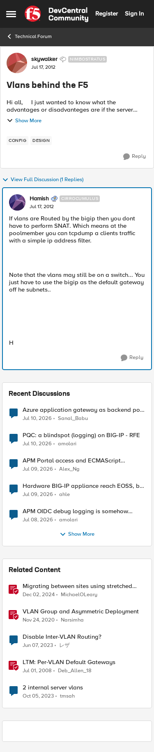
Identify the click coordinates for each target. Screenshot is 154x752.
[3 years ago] (38, 645)
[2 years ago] (38, 696)
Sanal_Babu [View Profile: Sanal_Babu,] (73, 418)
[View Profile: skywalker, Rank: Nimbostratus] (17, 63)
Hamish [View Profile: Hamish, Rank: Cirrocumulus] (39, 198)
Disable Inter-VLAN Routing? (62, 636)
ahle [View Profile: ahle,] (64, 495)
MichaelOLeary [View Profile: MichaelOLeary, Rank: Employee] (79, 595)
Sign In (134, 13)
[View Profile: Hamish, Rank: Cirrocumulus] (17, 202)
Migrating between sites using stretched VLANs (77, 586)
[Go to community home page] (56, 14)
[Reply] (134, 156)
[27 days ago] (38, 469)
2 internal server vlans (53, 687)
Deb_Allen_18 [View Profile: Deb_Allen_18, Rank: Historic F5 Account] (75, 671)
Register (106, 13)
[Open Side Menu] (11, 14)
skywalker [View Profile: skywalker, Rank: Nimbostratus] (44, 59)
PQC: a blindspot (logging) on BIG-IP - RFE (81, 435)
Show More (24, 120)
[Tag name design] (41, 140)
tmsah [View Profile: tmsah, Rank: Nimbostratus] (67, 696)
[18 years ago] (37, 671)
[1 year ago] (39, 595)
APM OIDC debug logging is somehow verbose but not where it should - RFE (75, 511)
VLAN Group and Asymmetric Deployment (81, 611)
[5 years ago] (39, 620)
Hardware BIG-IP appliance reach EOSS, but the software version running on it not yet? (84, 486)
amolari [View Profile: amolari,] (67, 444)
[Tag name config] (17, 140)
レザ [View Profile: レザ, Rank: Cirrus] (64, 645)
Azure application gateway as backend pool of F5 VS (84, 409)
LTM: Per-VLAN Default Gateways (69, 662)
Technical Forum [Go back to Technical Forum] (29, 36)
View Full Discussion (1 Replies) (42, 180)
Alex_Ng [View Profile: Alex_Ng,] (69, 469)
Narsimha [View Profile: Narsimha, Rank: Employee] (72, 620)
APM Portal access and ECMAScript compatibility (72, 460)
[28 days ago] (38, 495)
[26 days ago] (37, 418)
